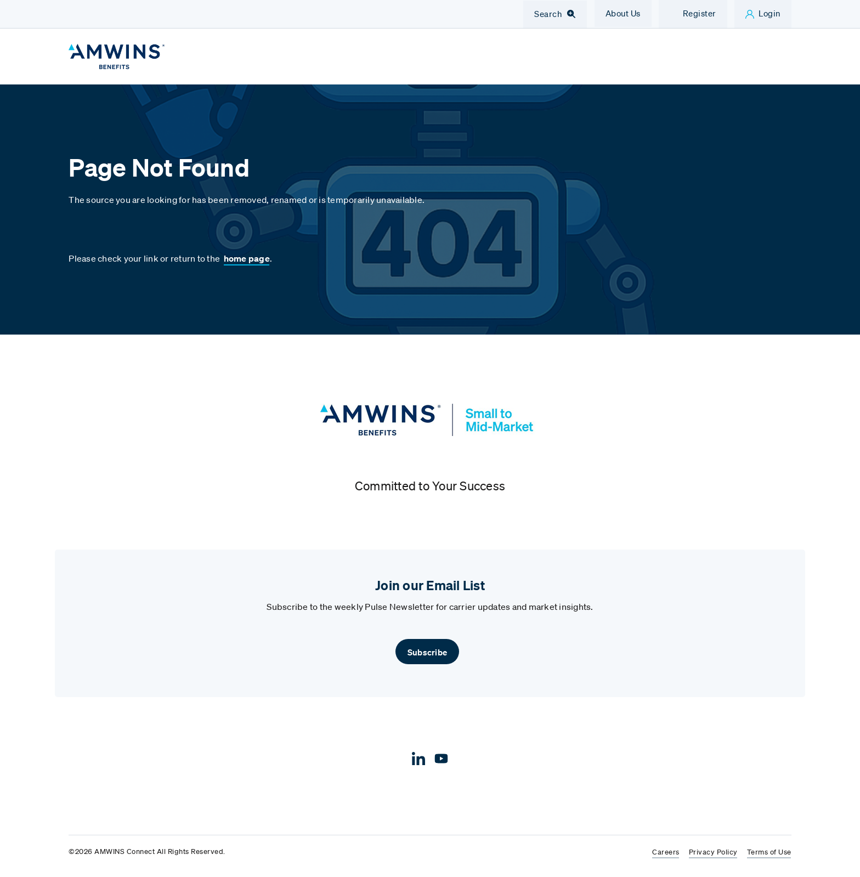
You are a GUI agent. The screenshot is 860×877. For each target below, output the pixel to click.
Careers (666, 852)
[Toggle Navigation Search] (555, 14)
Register (699, 13)
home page (247, 258)
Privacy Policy (713, 852)
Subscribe (427, 652)
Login (769, 13)
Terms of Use (769, 852)
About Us (623, 13)
